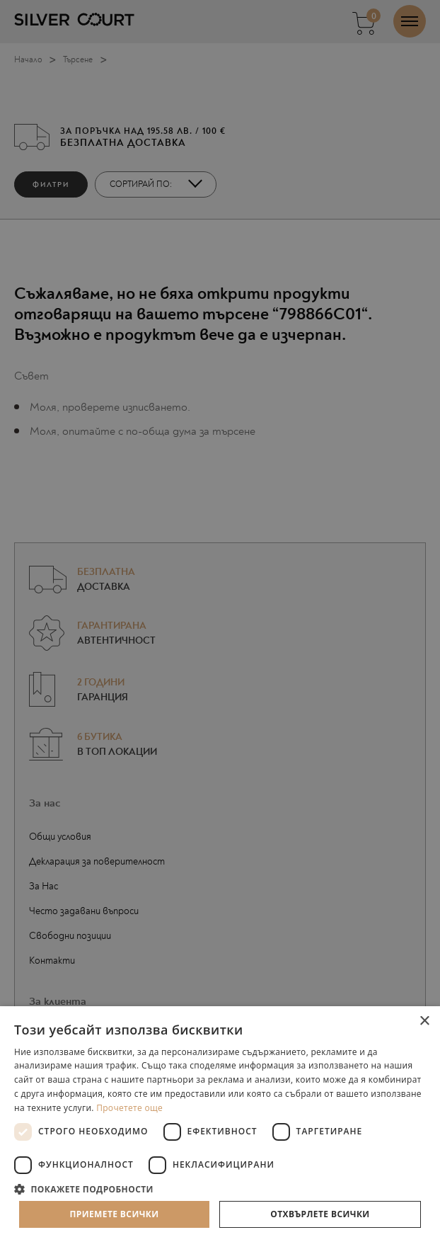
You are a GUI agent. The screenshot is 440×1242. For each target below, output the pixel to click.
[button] (220, 1188)
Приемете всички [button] (113, 1214)
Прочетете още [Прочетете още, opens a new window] (129, 1108)
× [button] (424, 1021)
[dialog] (220, 621)
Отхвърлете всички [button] (319, 1214)
